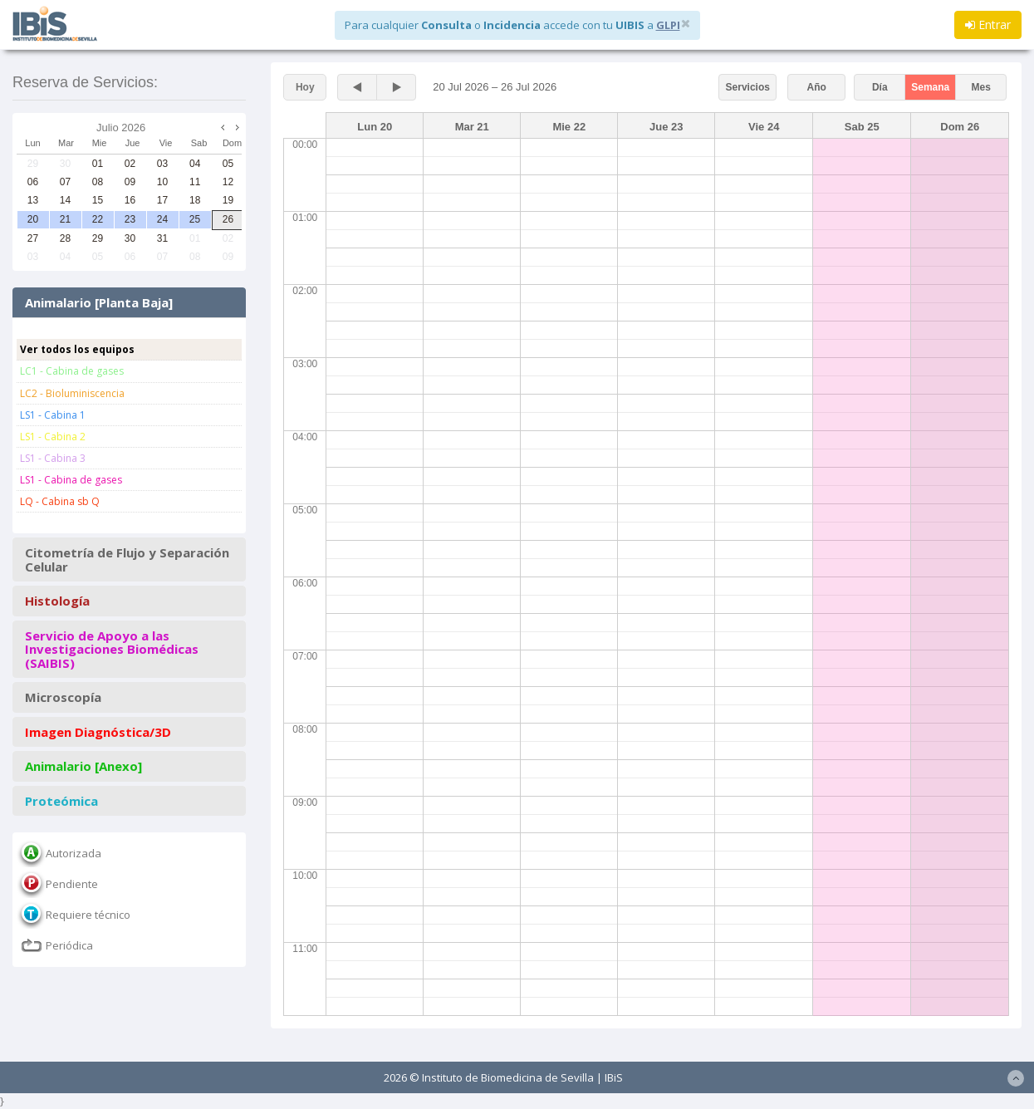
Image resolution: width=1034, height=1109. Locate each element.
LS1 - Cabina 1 (53, 415)
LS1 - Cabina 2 (53, 436)
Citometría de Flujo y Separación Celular (127, 559)
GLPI (668, 24)
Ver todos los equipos (77, 349)
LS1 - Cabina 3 (53, 458)
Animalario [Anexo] (83, 766)
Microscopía (63, 697)
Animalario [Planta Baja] (99, 303)
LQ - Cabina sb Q (60, 501)
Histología (57, 601)
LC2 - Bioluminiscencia (72, 393)
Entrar (988, 24)
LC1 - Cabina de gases (72, 371)
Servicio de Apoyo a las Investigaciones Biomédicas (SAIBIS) (111, 649)
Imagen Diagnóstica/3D (98, 732)
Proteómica (61, 801)
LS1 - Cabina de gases (71, 480)
